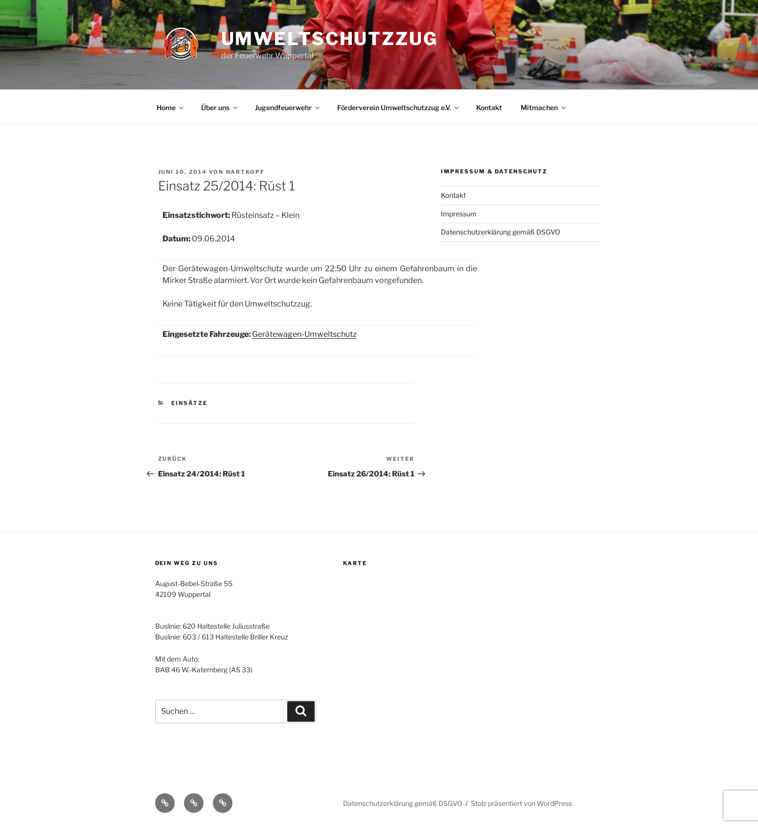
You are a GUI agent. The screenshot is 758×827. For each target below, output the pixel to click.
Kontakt (489, 107)
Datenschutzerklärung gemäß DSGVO (500, 232)
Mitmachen (544, 107)
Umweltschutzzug (329, 38)
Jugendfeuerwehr (288, 107)
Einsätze (189, 403)
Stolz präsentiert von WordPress (521, 803)
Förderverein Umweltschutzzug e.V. (398, 107)
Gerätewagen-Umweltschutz (304, 334)
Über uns (220, 107)
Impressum (459, 214)
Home (171, 107)
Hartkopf (245, 171)
